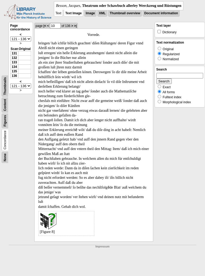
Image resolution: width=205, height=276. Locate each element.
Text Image (73, 13)
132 (14, 58)
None (5, 157)
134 (14, 67)
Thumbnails (5, 86)
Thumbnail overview (125, 13)
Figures (5, 121)
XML (102, 13)
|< (45, 26)
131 (14, 53)
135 (14, 71)
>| (75, 26)
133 (14, 62)
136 (14, 76)
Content (5, 105)
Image (90, 13)
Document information (161, 13)
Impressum (102, 246)
